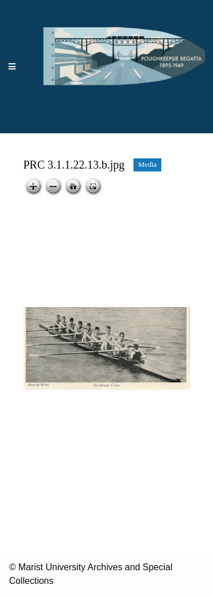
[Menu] (12, 67)
